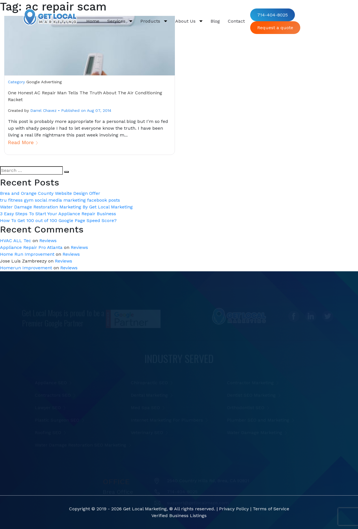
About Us (186, 21)
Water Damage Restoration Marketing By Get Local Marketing (66, 207)
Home (94, 21)
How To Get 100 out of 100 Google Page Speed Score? (58, 220)
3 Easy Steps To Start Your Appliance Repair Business (58, 213)
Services (117, 21)
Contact (236, 21)
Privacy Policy (234, 508)
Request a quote (275, 27)
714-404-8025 (272, 15)
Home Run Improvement (27, 254)
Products (151, 21)
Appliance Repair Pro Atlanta (31, 247)
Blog (215, 21)
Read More (21, 142)
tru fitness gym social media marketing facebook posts (60, 200)
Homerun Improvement (26, 267)
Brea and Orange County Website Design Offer (50, 193)
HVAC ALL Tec (15, 240)
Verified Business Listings (179, 515)
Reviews (48, 240)
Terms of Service (271, 508)
